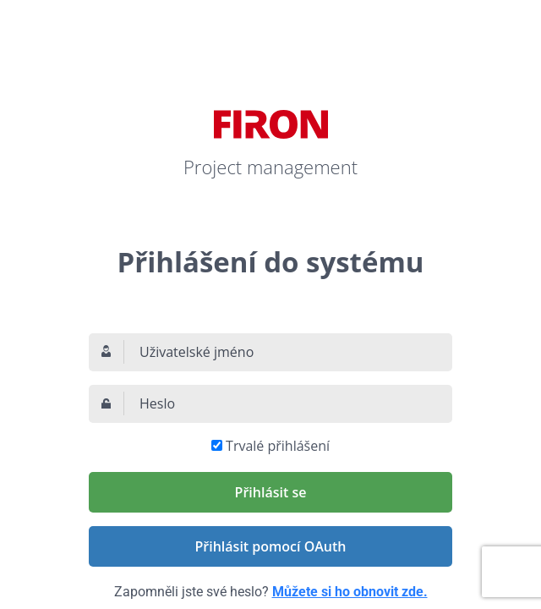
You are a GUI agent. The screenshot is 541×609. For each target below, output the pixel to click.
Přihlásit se (271, 492)
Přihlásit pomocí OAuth (271, 546)
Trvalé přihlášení (278, 445)
